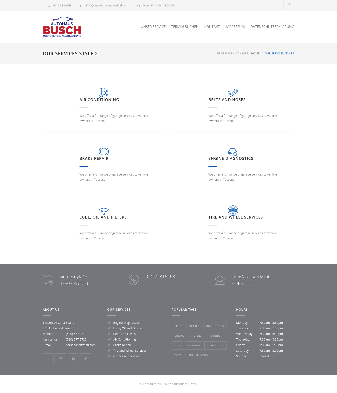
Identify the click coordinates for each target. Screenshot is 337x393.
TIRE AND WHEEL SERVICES (235, 217)
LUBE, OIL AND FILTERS (103, 217)
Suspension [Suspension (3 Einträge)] (215, 345)
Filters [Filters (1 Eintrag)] (196, 335)
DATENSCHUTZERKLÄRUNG (272, 26)
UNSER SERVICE (153, 26)
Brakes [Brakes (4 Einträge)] (194, 326)
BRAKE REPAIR (94, 158)
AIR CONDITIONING (99, 99)
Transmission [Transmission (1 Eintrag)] (198, 355)
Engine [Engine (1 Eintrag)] (179, 335)
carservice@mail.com (81, 345)
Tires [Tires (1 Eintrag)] (178, 355)
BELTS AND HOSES (227, 99)
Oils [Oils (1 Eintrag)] (177, 345)
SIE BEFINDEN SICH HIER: (233, 53)
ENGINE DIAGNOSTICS (230, 158)
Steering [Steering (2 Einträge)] (193, 345)
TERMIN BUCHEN (185, 26)
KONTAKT (212, 26)
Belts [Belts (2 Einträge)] (178, 326)
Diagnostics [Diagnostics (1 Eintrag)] (215, 326)
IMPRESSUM (235, 26)
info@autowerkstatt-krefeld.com (107, 5)
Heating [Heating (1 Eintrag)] (214, 335)
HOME (255, 53)
